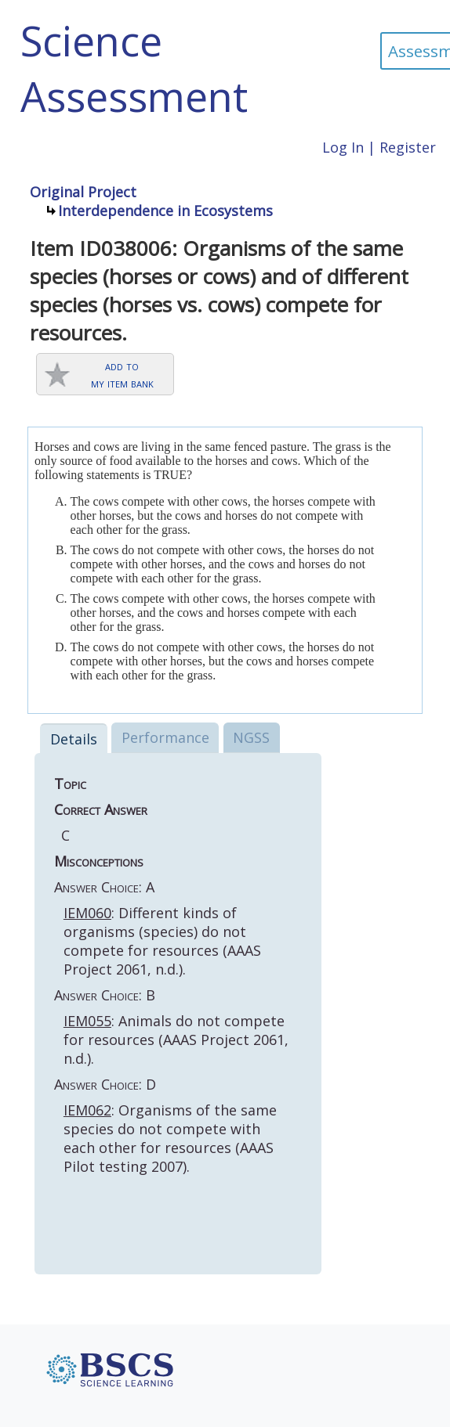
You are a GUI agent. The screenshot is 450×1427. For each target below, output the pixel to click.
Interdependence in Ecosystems (165, 210)
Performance (165, 737)
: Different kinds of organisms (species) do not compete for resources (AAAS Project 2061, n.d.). (162, 940)
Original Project (83, 191)
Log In (343, 147)
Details (73, 739)
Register (407, 147)
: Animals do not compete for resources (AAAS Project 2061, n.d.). (176, 1039)
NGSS (251, 737)
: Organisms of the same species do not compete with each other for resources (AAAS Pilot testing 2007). (170, 1138)
